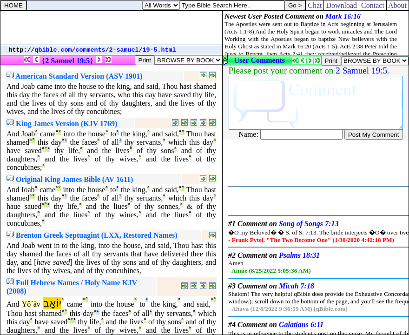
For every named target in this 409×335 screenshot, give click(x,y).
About (398, 5)
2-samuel (124, 50)
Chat (314, 5)
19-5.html (159, 50)
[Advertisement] (111, 28)
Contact (372, 5)
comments (91, 50)
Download (341, 5)
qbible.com (53, 50)
